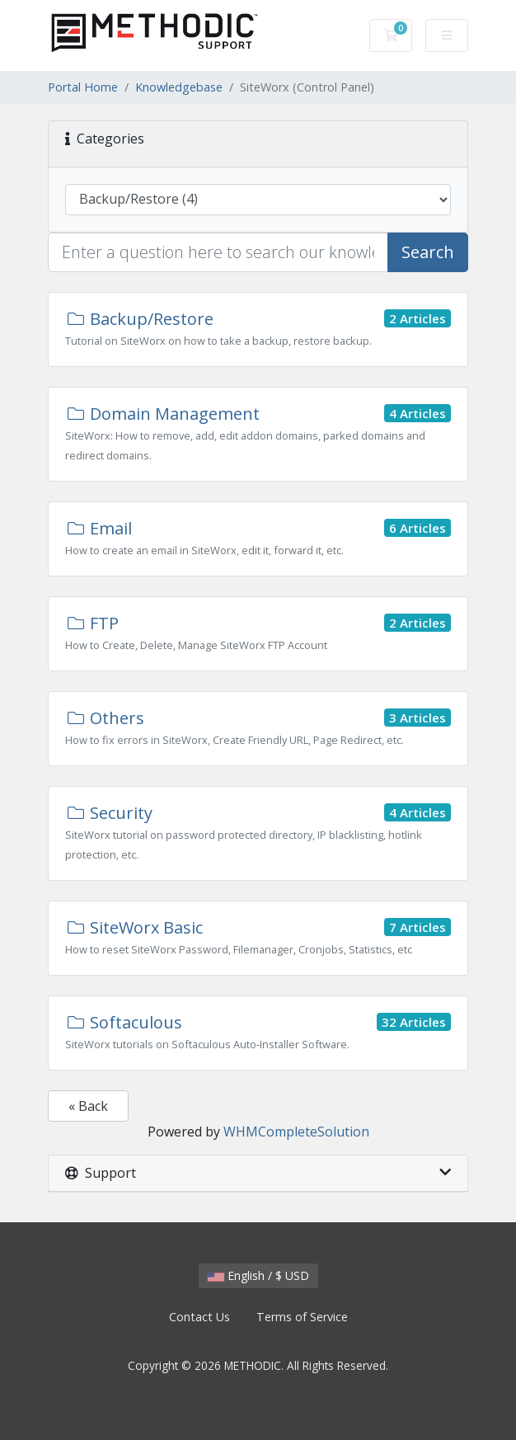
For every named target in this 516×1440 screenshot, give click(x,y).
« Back (88, 1106)
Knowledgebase (179, 87)
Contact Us (199, 1317)
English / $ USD (258, 1275)
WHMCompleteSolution (296, 1131)
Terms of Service (302, 1317)
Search (427, 252)
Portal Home (83, 87)
